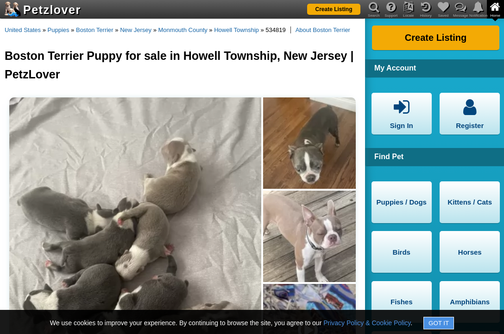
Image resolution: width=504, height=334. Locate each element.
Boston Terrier (94, 29)
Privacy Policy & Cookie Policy (366, 323)
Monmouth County (183, 29)
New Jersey (135, 29)
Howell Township (236, 29)
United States (23, 29)
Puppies (58, 29)
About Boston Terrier (323, 29)
